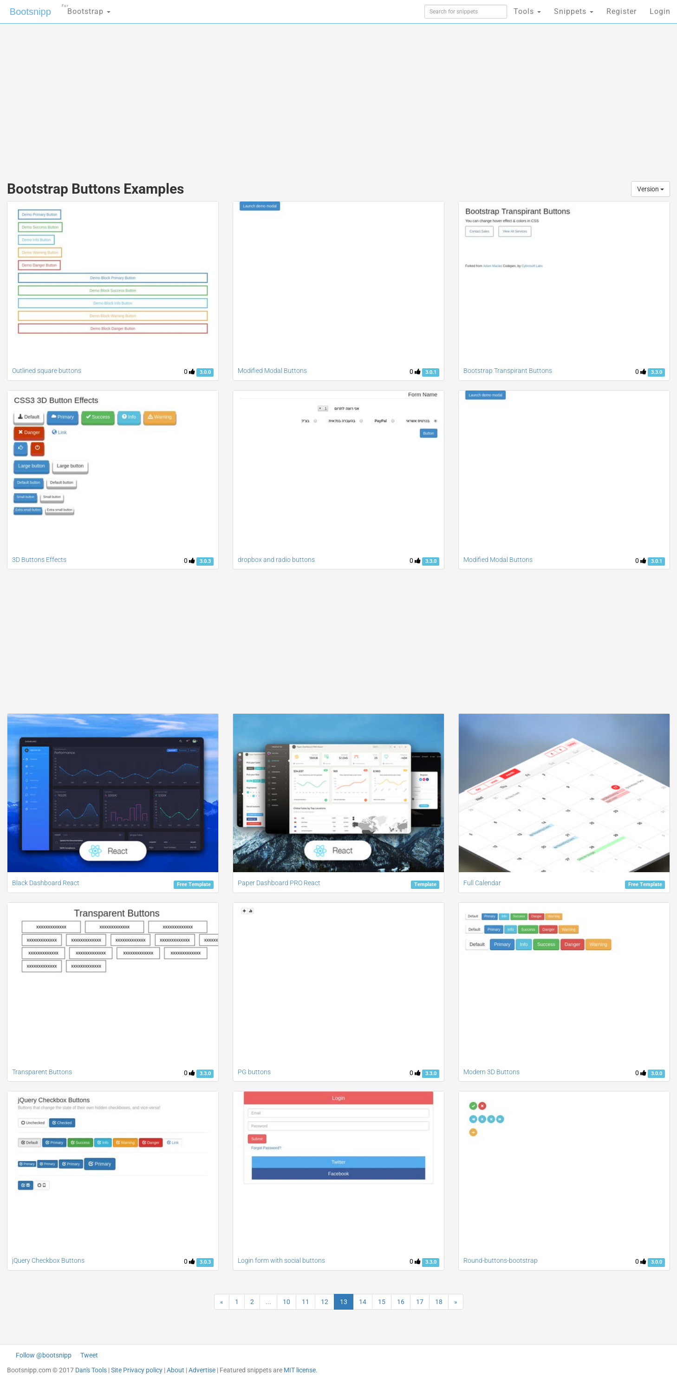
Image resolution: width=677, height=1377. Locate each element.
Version (650, 189)
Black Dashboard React (45, 883)
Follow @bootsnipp (44, 1355)
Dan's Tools (91, 1370)
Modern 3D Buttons (491, 1072)
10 (286, 1301)
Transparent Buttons (42, 1072)
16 (400, 1301)
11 (305, 1301)
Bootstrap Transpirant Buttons (507, 370)
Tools (527, 11)
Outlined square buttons (46, 370)
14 (362, 1301)
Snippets (573, 11)
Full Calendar (482, 883)
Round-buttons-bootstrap (500, 1260)
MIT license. (301, 1370)
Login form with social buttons (281, 1260)
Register (621, 11)
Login (660, 11)
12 (324, 1301)
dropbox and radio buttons (276, 559)
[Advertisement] (269, 98)
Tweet (89, 1355)
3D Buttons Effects (39, 559)
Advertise (202, 1370)
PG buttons (254, 1072)
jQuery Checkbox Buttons (48, 1260)
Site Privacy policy (137, 1370)
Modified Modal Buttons (272, 370)
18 (439, 1301)
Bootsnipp (30, 12)
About (175, 1370)
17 (419, 1301)
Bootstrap (86, 8)
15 (381, 1301)
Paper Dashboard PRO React (279, 883)
